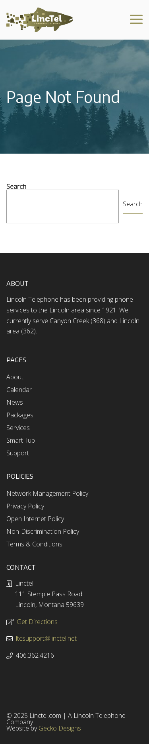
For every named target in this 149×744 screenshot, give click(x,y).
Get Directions (37, 621)
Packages (19, 415)
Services (18, 427)
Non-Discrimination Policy (42, 531)
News (14, 402)
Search (16, 186)
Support (17, 453)
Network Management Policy (47, 493)
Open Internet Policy (35, 518)
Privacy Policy (25, 506)
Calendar (19, 389)
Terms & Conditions (34, 544)
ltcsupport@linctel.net (46, 638)
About (14, 377)
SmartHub (20, 440)
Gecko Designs (60, 728)
